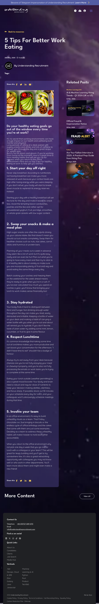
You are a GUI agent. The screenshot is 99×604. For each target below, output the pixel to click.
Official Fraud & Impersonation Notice (77, 122)
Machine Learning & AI (74, 90)
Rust (24, 578)
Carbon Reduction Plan (15, 601)
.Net (8, 569)
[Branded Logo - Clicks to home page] (16, 10)
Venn (90, 595)
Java (9, 584)
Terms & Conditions (36, 598)
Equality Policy (65, 598)
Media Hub (11, 560)
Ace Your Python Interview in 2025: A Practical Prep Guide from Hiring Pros (80, 155)
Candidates (11, 550)
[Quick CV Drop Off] (80, 10)
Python (69, 150)
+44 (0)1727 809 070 (25, 524)
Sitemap (27, 601)
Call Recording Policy (51, 598)
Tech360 (25, 584)
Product (25, 581)
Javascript (11, 587)
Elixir (9, 578)
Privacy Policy (23, 598)
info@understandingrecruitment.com (21, 529)
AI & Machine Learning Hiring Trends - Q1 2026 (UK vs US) (80, 94)
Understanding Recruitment (33, 65)
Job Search (11, 557)
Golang (10, 581)
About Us (11, 547)
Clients (10, 554)
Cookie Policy (11, 598)
